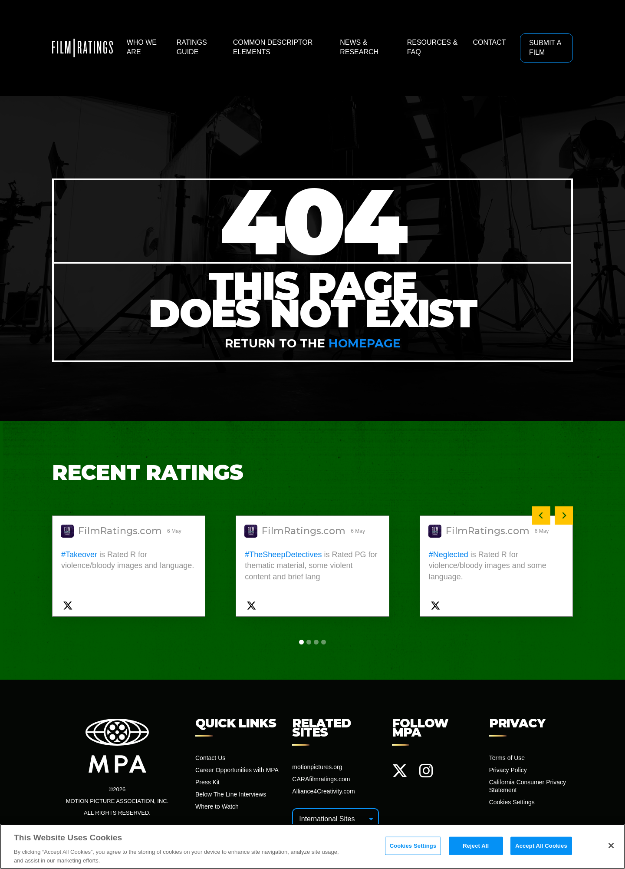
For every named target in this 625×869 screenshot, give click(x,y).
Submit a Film (545, 47)
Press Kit (207, 782)
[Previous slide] (541, 515)
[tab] (301, 642)
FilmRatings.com (120, 531)
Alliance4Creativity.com (323, 791)
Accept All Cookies (541, 848)
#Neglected (448, 554)
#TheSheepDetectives (283, 554)
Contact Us (210, 757)
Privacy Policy (508, 770)
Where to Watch (217, 806)
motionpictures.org (317, 766)
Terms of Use (507, 757)
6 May (175, 531)
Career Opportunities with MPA (237, 770)
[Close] (611, 848)
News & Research (359, 47)
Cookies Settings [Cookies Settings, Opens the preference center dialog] (413, 848)
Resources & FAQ (432, 47)
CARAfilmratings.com (321, 779)
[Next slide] (564, 515)
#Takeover (79, 554)
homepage (365, 343)
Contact (489, 42)
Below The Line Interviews (230, 794)
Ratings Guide (192, 47)
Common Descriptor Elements (273, 47)
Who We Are (142, 47)
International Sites (327, 819)
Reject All (476, 848)
